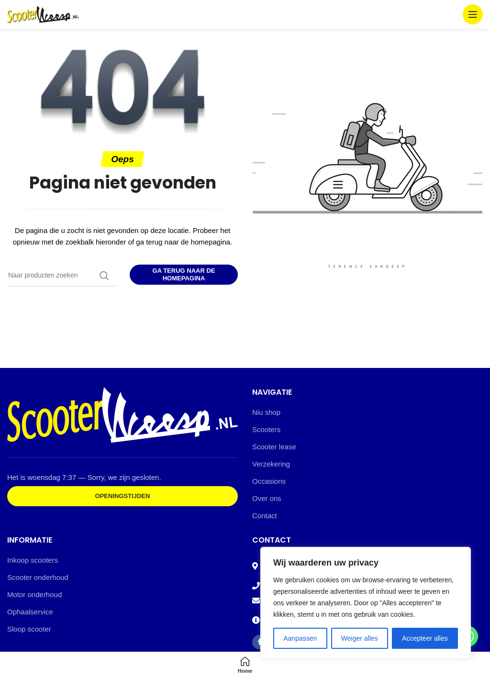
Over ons (266, 498)
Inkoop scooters (32, 560)
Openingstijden (122, 496)
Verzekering (271, 464)
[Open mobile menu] (473, 14)
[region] (365, 603)
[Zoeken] (61, 276)
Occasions (269, 481)
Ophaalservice (30, 612)
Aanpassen (300, 638)
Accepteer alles (425, 638)
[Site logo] (43, 14)
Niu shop (266, 412)
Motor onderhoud (34, 594)
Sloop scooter (29, 629)
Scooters (266, 429)
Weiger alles (359, 638)
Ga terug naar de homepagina (184, 274)
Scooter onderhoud (37, 577)
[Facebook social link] (259, 642)
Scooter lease (274, 447)
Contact (264, 515)
